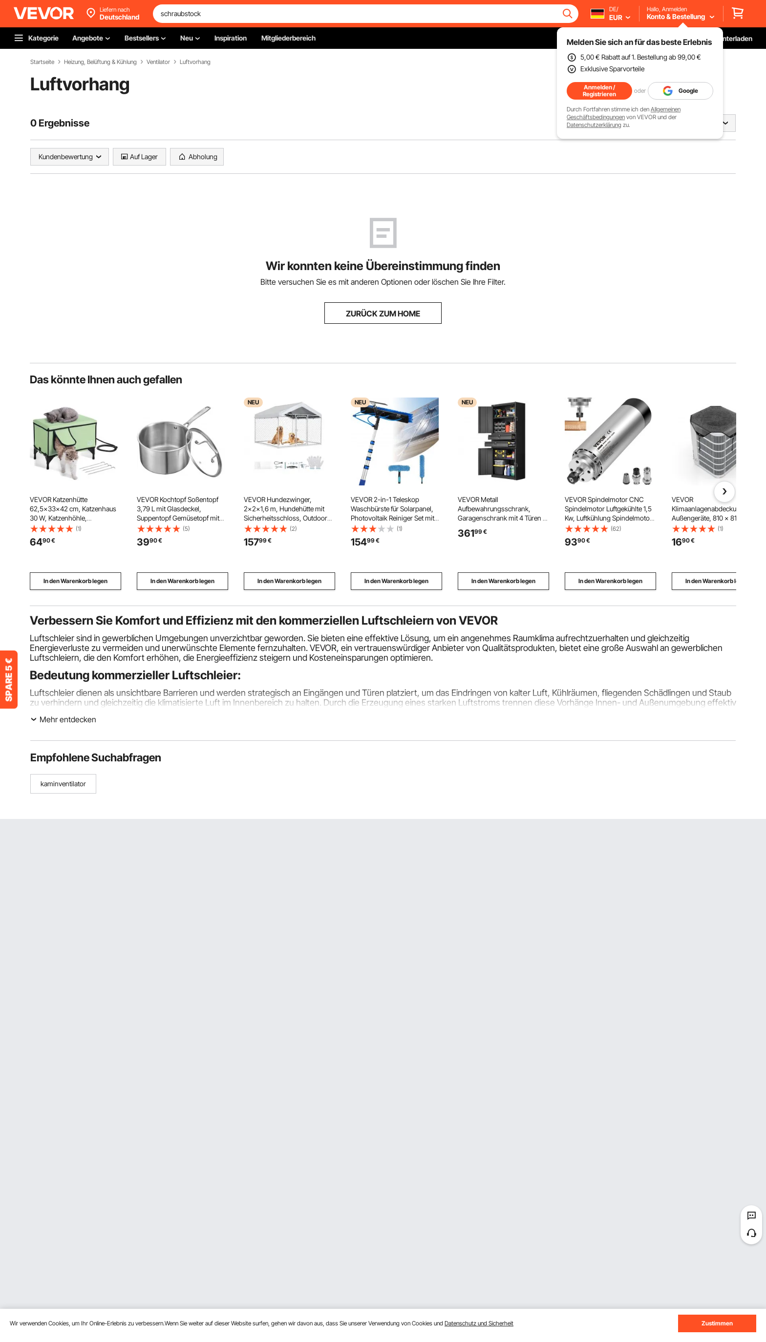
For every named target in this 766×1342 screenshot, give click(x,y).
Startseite (42, 62)
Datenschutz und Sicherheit (479, 1323)
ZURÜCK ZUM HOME (383, 313)
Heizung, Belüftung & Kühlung (100, 62)
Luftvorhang (195, 62)
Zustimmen (717, 1323)
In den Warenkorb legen (75, 581)
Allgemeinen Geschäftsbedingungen (624, 113)
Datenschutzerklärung (594, 124)
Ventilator (158, 62)
